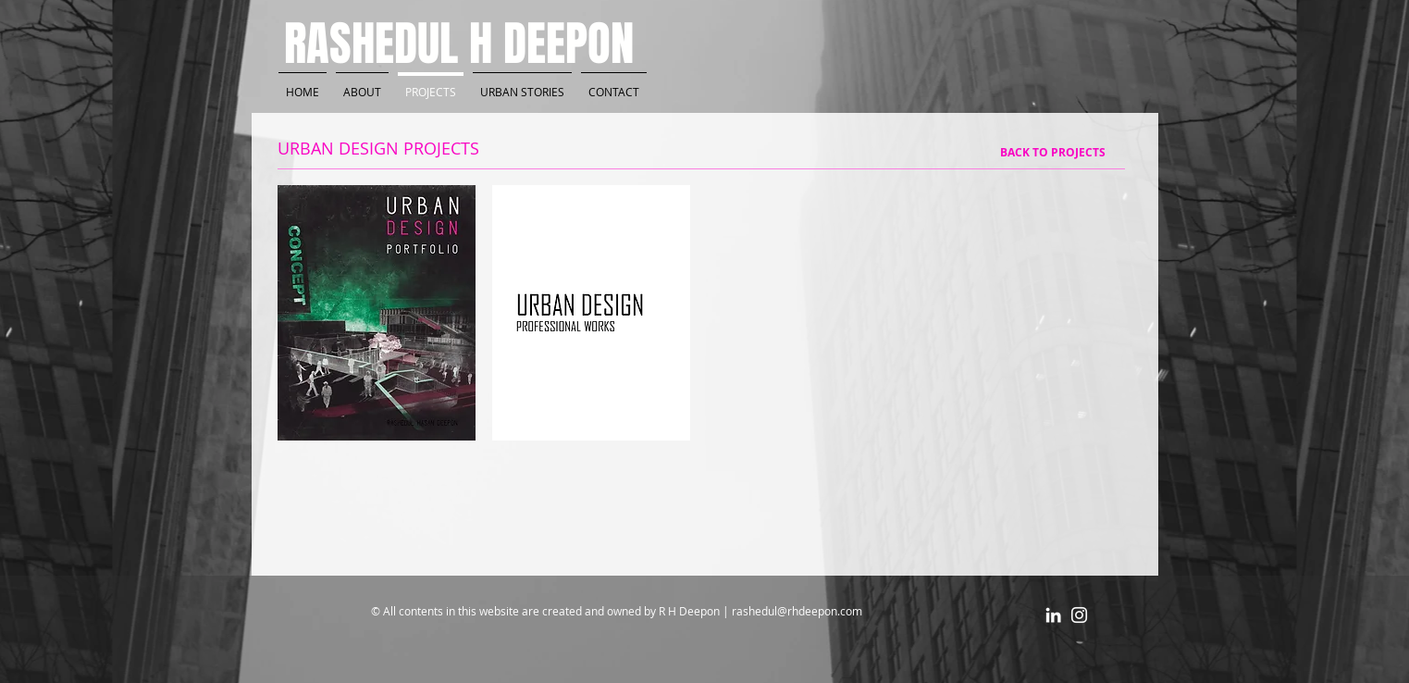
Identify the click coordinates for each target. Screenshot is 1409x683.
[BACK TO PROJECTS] (1053, 153)
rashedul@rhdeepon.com (797, 610)
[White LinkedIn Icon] (1053, 615)
